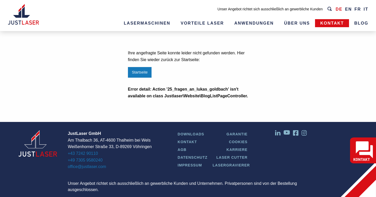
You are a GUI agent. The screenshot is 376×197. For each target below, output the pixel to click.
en (348, 9)
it (366, 9)
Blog (361, 23)
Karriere (237, 150)
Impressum (190, 165)
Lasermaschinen (147, 23)
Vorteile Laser (202, 23)
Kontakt (332, 23)
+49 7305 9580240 (85, 160)
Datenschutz (193, 157)
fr (357, 9)
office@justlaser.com (87, 166)
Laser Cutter (232, 157)
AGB (182, 150)
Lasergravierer (231, 165)
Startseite (140, 72)
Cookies (238, 142)
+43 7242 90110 (83, 153)
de (339, 9)
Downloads (191, 134)
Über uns (297, 23)
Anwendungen (254, 23)
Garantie (237, 134)
